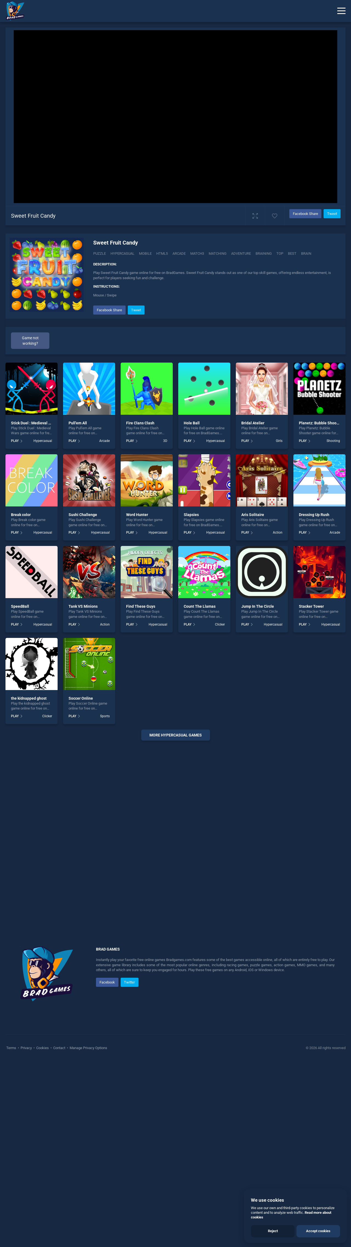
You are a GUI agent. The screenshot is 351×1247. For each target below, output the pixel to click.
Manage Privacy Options (88, 1151)
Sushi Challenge (83, 618)
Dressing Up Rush (314, 618)
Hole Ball (192, 526)
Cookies (42, 1151)
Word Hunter (137, 618)
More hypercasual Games (175, 838)
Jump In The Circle (257, 709)
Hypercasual (122, 253)
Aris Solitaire (252, 618)
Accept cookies (318, 1231)
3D (165, 544)
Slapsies (191, 618)
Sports (105, 819)
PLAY (15, 544)
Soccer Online (81, 801)
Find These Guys (140, 709)
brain (306, 253)
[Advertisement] (175, 408)
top (279, 253)
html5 (162, 253)
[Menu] (341, 11)
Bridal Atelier (252, 526)
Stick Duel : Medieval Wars (34, 526)
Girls (279, 544)
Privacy (26, 1151)
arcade (179, 253)
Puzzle (99, 253)
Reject (273, 1231)
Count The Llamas (200, 709)
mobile (145, 253)
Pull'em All (78, 526)
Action (277, 636)
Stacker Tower (311, 709)
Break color (21, 618)
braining (264, 253)
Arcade (104, 544)
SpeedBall (20, 709)
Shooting (333, 544)
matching (218, 253)
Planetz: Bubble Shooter (320, 526)
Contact (59, 1151)
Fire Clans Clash (140, 526)
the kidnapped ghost (29, 801)
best (292, 253)
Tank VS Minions (83, 709)
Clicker (220, 727)
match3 (197, 253)
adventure (241, 253)
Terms (11, 1151)
